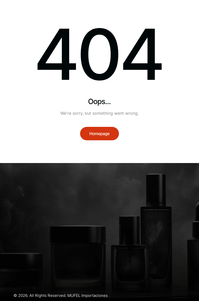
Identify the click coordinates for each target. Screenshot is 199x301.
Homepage (99, 133)
